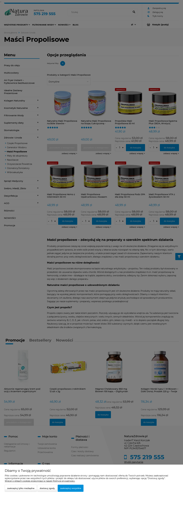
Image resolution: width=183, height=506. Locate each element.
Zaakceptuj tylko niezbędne (20, 488)
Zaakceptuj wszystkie (70, 488)
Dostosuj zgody (47, 488)
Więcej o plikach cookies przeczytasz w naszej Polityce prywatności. (40, 481)
